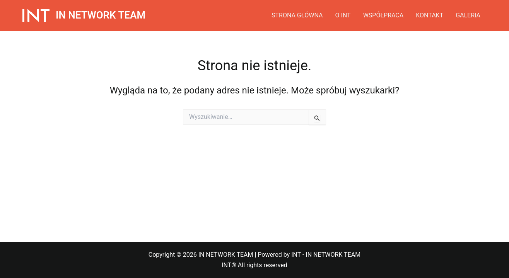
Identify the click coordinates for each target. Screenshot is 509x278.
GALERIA (468, 15)
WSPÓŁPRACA (383, 15)
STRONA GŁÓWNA (297, 15)
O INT (343, 15)
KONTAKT (429, 15)
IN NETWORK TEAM (100, 15)
